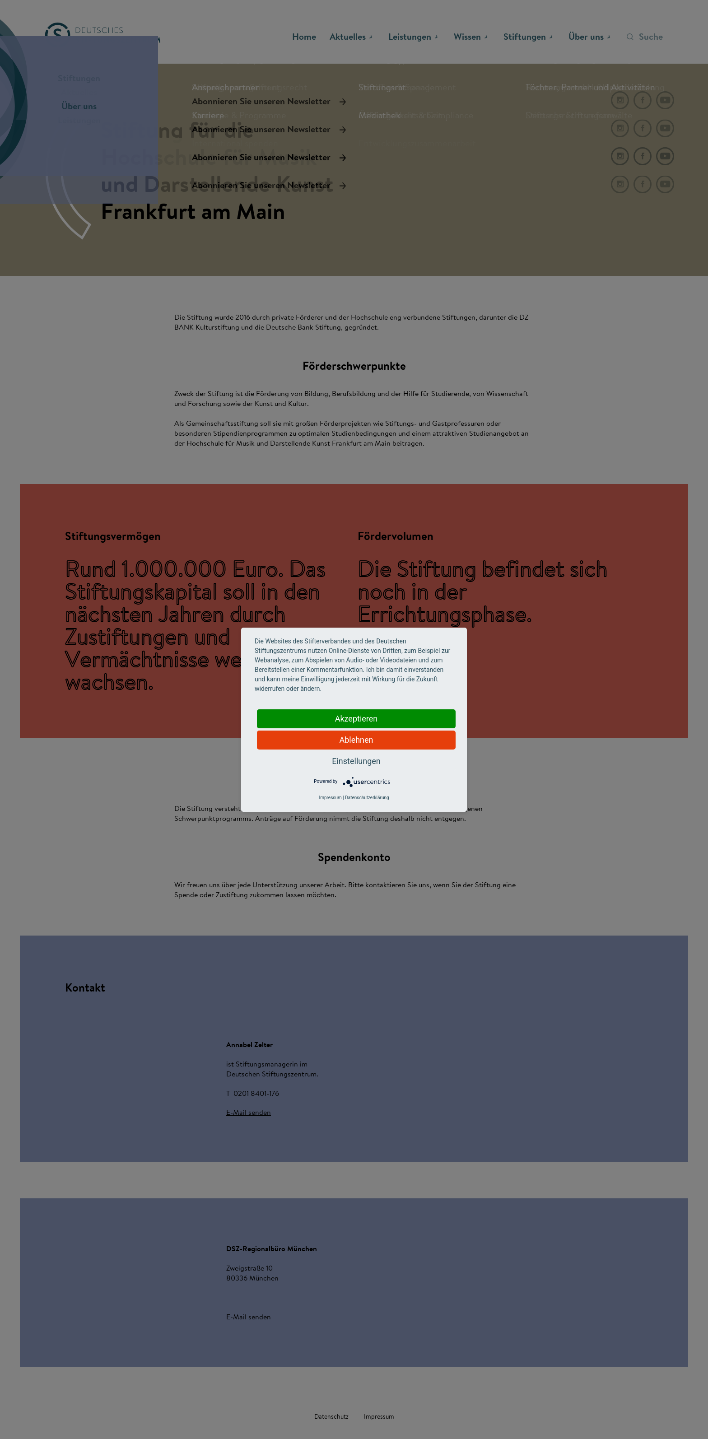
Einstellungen (356, 761)
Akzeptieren (356, 718)
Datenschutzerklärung (367, 797)
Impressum (330, 797)
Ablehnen (356, 740)
